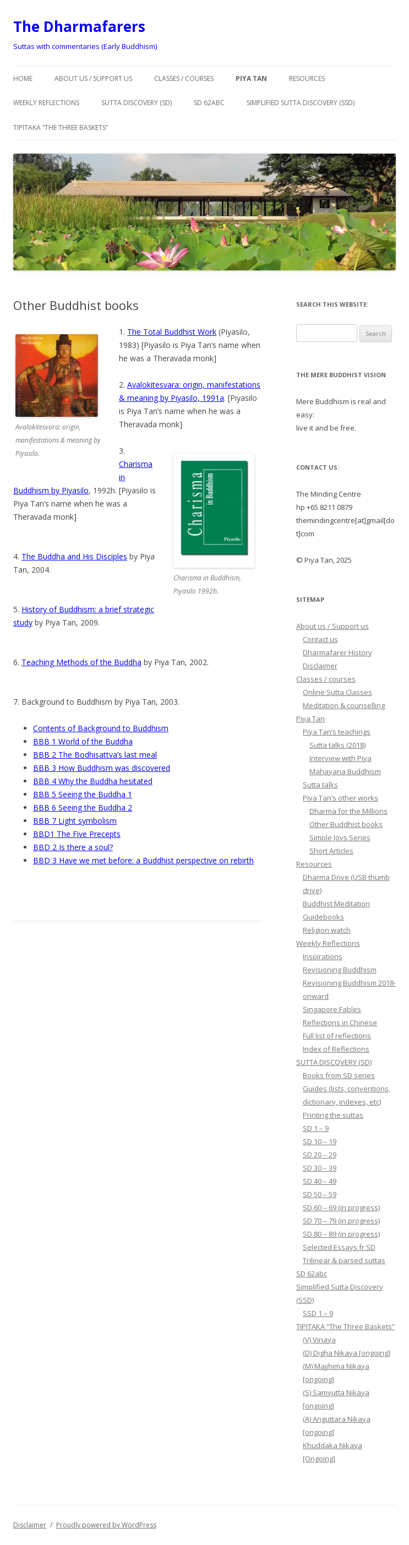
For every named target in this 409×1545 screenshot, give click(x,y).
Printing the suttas (333, 1115)
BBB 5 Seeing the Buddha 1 (82, 794)
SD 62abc (209, 102)
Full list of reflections (337, 1036)
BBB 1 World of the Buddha (83, 741)
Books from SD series (339, 1075)
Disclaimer (320, 666)
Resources (307, 78)
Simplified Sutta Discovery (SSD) (301, 102)
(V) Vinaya (319, 1340)
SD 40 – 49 (319, 1181)
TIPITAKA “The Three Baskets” (60, 127)
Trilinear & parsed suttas (344, 1260)
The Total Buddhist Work (171, 332)
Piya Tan (251, 78)
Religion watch (327, 930)
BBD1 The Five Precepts (77, 834)
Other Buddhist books (346, 824)
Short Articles (331, 851)
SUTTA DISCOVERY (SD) (136, 102)
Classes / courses (184, 78)
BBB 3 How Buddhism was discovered (101, 768)
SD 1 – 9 (316, 1128)
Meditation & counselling (344, 705)
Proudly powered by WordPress (106, 1525)
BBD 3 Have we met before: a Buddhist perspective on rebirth (143, 860)
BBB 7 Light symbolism (75, 820)
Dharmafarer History (337, 652)
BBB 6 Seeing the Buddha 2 (82, 807)
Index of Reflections (336, 1049)
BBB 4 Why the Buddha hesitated (92, 781)
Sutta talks (320, 785)
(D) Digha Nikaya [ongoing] (346, 1353)
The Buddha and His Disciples (74, 556)
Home (22, 78)
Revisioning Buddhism (340, 970)
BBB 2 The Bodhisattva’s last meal (95, 754)
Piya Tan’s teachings (336, 732)
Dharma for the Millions (348, 811)
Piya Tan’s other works (340, 798)
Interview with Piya (340, 758)
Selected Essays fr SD (339, 1247)
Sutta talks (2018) (337, 745)
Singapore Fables (332, 1009)
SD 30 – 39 (319, 1168)
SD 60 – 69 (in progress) (341, 1207)
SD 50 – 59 (319, 1194)
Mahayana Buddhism (345, 771)
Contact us (320, 639)
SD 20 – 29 (319, 1155)
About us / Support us (93, 78)
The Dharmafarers (79, 26)
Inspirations (322, 956)
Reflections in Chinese (340, 1022)
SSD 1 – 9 (318, 1313)
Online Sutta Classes (337, 692)
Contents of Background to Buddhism (100, 728)
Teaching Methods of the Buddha (81, 662)
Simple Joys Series (339, 837)
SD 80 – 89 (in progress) (341, 1234)
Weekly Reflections (46, 102)
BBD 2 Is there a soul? (73, 847)
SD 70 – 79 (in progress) (341, 1221)
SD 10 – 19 (319, 1141)
